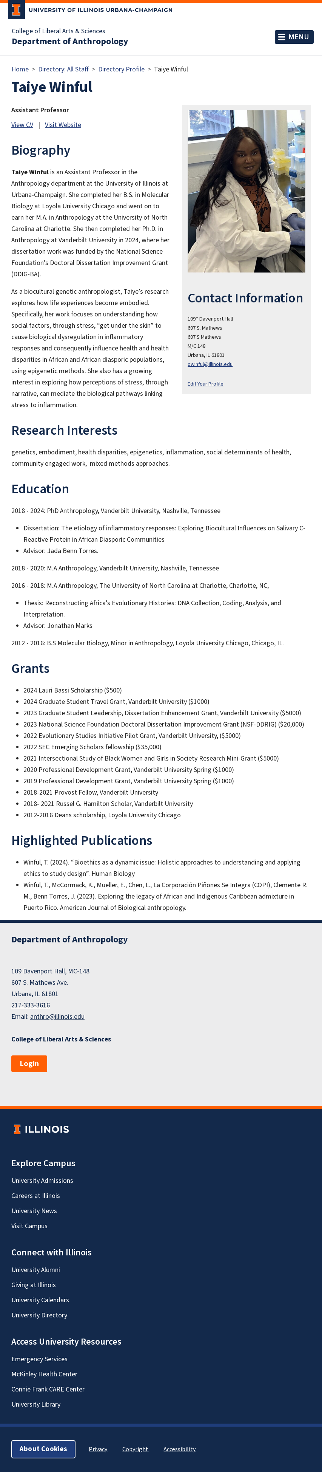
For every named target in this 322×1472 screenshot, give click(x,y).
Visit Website (63, 125)
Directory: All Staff (63, 69)
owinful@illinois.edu (210, 364)
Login (29, 1063)
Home (20, 69)
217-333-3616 (30, 1005)
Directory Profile (121, 69)
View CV (22, 125)
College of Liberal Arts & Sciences (58, 31)
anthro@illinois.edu (57, 1016)
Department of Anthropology (70, 41)
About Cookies (43, 1449)
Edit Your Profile (205, 384)
